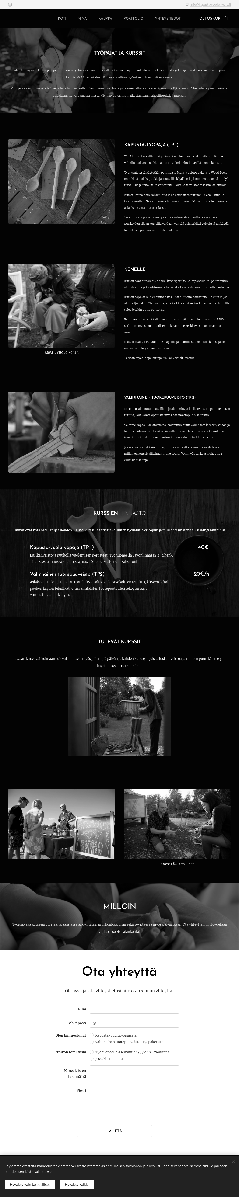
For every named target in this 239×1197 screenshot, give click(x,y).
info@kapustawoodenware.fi (210, 4)
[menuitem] (54, 19)
